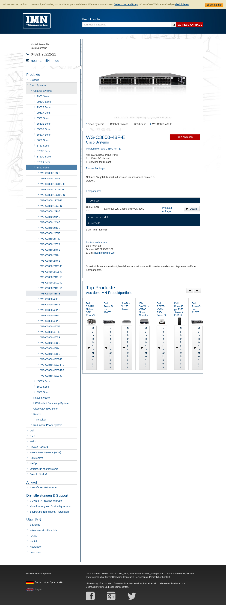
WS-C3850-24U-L (50, 255)
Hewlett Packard (39, 447)
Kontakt (34, 541)
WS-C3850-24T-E (50, 233)
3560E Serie (43, 123)
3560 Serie (43, 118)
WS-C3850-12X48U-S (52, 195)
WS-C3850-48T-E (50, 326)
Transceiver (39, 419)
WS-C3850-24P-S (50, 216)
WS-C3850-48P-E (50, 310)
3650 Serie (43, 140)
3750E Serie (43, 151)
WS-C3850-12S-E (50, 173)
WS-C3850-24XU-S (51, 288)
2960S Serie (43, 107)
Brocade (34, 79)
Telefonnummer (27, 53)
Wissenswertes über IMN (43, 530)
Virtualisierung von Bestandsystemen (50, 506)
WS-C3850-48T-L (50, 332)
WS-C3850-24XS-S (51, 271)
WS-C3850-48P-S (50, 321)
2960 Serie (43, 96)
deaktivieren (182, 4)
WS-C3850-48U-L (50, 348)
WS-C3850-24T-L (50, 238)
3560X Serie (43, 134)
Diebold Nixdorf (38, 474)
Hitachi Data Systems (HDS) (45, 452)
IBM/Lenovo (36, 458)
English (38, 589)
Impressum (36, 552)
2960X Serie (43, 112)
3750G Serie (44, 156)
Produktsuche (91, 19)
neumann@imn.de (45, 60)
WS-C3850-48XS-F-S (52, 370)
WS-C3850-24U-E (50, 249)
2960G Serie (44, 101)
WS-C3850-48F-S (50, 304)
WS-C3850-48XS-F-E (52, 364)
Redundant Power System (47, 425)
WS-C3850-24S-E (50, 222)
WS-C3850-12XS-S (51, 205)
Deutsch (49, 582)
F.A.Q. (33, 535)
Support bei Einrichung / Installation (49, 511)
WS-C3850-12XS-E (51, 200)
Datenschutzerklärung (126, 4)
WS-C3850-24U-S (50, 260)
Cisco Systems (38, 85)
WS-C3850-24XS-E (51, 266)
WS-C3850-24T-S (50, 244)
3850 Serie (43, 167)
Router (37, 414)
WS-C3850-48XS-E (51, 359)
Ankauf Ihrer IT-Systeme (43, 487)
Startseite (35, 524)
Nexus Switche (41, 397)
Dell (32, 430)
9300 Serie (43, 392)
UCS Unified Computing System (51, 403)
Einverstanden (214, 4)
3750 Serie (43, 145)
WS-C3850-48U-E (50, 342)
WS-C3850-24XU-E (51, 277)
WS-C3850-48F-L (50, 299)
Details (191, 208)
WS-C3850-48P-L (50, 315)
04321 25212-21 (43, 54)
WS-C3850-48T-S (50, 337)
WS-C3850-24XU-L (51, 282)
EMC (32, 436)
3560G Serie (44, 129)
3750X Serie (43, 162)
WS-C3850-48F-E (50, 293)
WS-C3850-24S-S (50, 227)
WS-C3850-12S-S (50, 178)
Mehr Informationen (100, 367)
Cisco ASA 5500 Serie (45, 408)
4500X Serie (43, 381)
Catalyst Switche (42, 90)
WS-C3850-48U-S (50, 353)
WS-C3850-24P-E (50, 211)
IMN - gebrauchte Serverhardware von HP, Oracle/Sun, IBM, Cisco (37, 20)
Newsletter (35, 546)
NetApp (34, 463)
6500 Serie (43, 386)
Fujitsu (33, 441)
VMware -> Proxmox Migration (46, 500)
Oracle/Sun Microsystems (44, 468)
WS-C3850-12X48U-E (52, 184)
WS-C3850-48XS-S (51, 375)
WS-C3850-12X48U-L (52, 189)
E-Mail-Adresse (27, 60)
